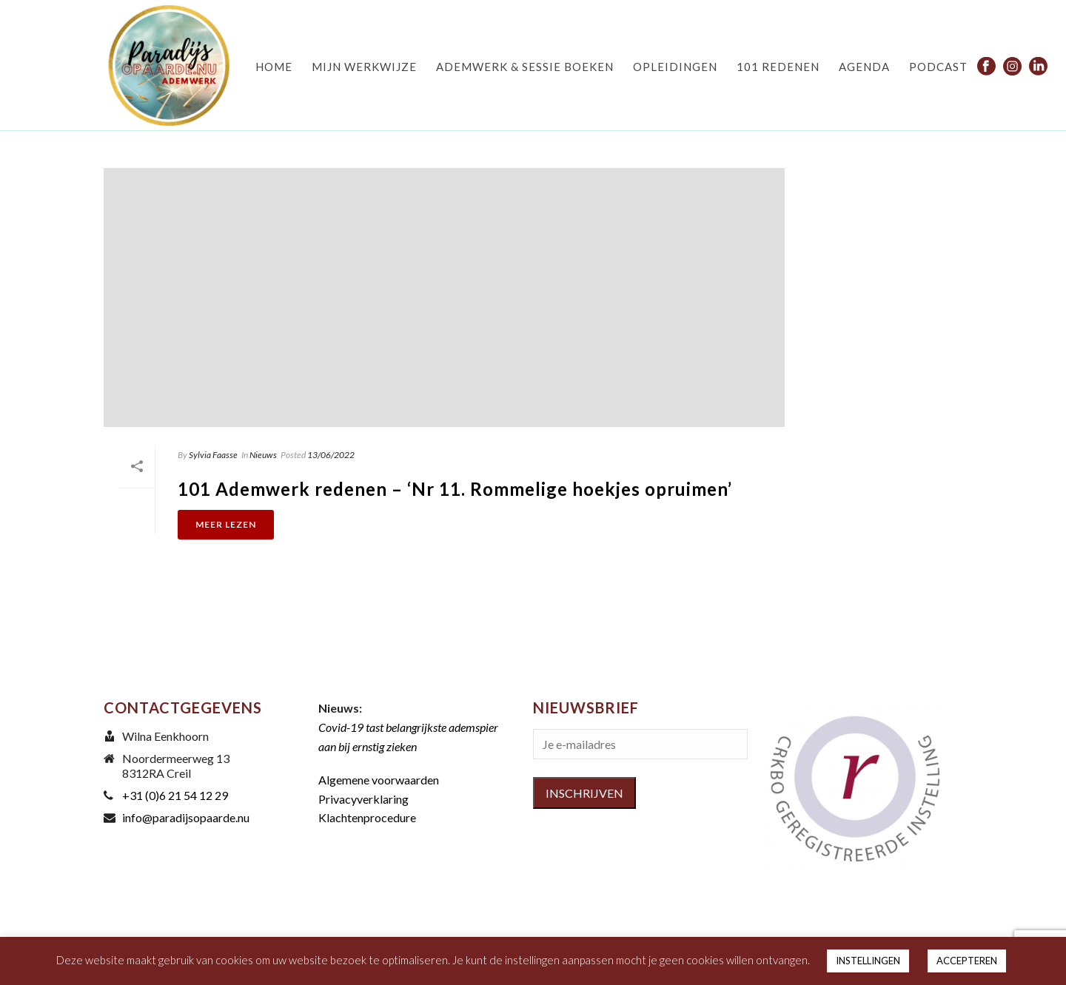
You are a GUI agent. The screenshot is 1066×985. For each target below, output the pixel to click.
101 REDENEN (778, 66)
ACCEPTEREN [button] (966, 960)
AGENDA (864, 66)
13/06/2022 (331, 454)
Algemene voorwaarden (378, 780)
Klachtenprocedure (367, 817)
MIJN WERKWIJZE (364, 66)
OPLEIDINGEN (675, 66)
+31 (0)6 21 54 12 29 (175, 795)
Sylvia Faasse (213, 454)
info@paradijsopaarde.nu (185, 817)
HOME (273, 66)
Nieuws (263, 454)
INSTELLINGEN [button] (868, 960)
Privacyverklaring (363, 799)
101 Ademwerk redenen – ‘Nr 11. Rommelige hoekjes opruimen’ (455, 489)
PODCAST (938, 66)
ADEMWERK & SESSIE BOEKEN (525, 66)
